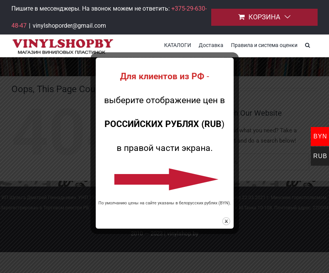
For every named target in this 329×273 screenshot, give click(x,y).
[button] (307, 44)
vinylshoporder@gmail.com (69, 25)
